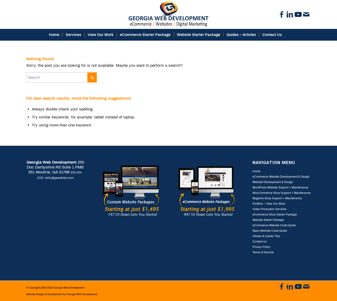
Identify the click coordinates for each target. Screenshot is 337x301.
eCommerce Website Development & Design (281, 176)
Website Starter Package (268, 220)
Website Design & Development (44, 294)
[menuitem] (54, 35)
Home (256, 171)
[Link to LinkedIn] (289, 14)
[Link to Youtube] (298, 14)
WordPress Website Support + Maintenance (280, 187)
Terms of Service (263, 252)
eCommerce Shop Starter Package (274, 214)
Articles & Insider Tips (266, 236)
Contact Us (259, 241)
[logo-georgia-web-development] (168, 14)
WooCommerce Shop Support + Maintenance (281, 193)
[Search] (288, 35)
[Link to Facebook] (281, 14)
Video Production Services (269, 209)
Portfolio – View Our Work (268, 203)
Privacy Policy (261, 247)
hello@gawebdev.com (59, 178)
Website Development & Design (272, 182)
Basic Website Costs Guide (269, 230)
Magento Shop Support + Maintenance (277, 198)
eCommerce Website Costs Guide (274, 225)
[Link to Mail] (306, 14)
